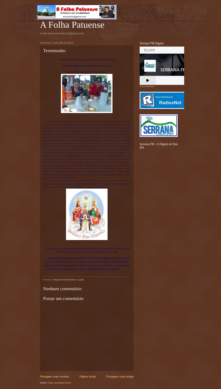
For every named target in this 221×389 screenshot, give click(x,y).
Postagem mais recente (54, 376)
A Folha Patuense (72, 25)
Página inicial (87, 376)
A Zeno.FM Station (147, 86)
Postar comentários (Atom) (59, 383)
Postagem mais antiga (120, 376)
